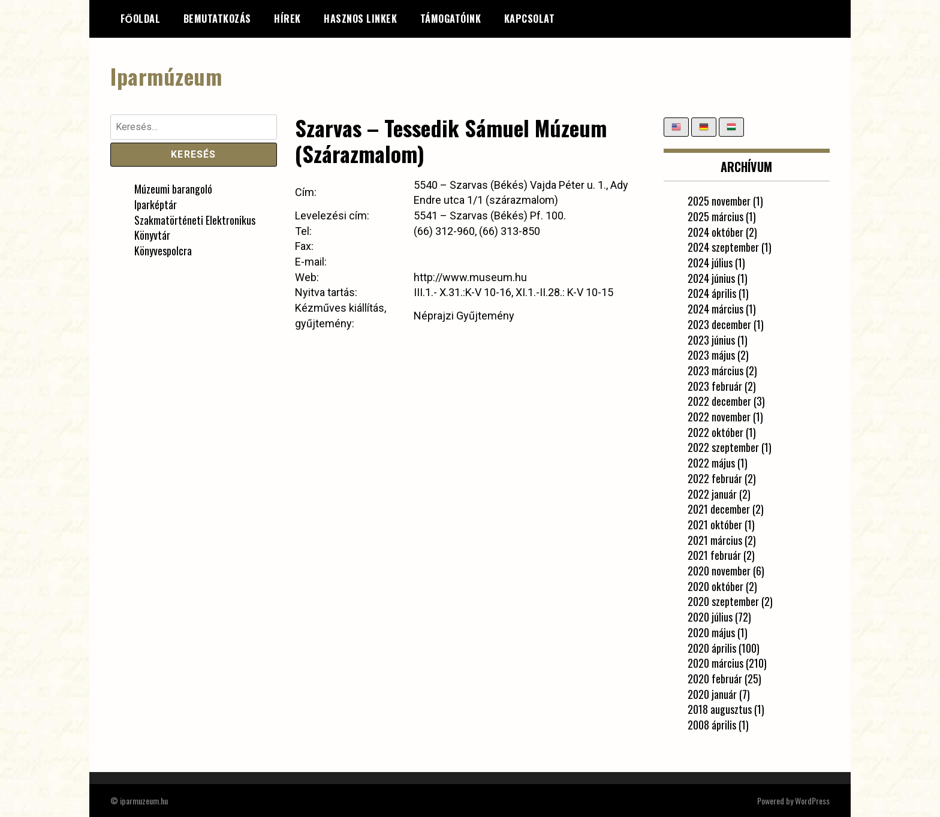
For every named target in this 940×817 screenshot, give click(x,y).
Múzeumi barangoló (173, 189)
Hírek (287, 18)
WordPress (812, 800)
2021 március (715, 539)
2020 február (715, 678)
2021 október (715, 524)
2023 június (711, 339)
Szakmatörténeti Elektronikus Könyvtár (194, 227)
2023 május (711, 355)
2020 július (710, 617)
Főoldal (140, 18)
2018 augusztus (720, 709)
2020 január (712, 693)
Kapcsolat (529, 18)
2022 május (711, 463)
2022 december (719, 401)
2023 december (719, 323)
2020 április (712, 647)
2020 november (719, 570)
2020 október (715, 585)
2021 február (714, 555)
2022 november (719, 416)
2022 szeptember (723, 447)
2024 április (712, 293)
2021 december (719, 509)
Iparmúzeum (166, 76)
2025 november (719, 201)
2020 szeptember (723, 601)
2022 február (715, 478)
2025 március (715, 216)
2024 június (711, 277)
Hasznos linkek (360, 18)
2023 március (715, 370)
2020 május (711, 632)
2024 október (715, 231)
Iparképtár (155, 204)
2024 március (715, 308)
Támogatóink (450, 18)
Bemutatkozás (217, 18)
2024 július (710, 262)
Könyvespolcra (163, 250)
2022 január (712, 493)
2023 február (715, 385)
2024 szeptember (723, 247)
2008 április (712, 724)
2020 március (715, 663)
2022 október (715, 431)
